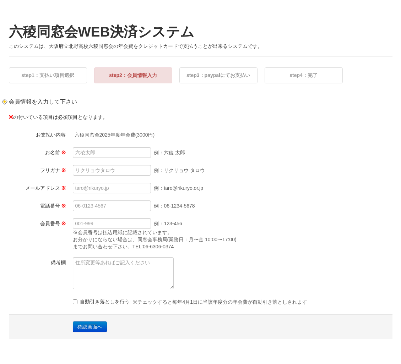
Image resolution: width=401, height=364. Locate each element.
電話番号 (53, 206)
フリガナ (53, 170)
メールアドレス (45, 188)
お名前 (55, 152)
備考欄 (58, 262)
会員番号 (53, 223)
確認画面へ (89, 327)
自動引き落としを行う (190, 301)
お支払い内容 (51, 135)
